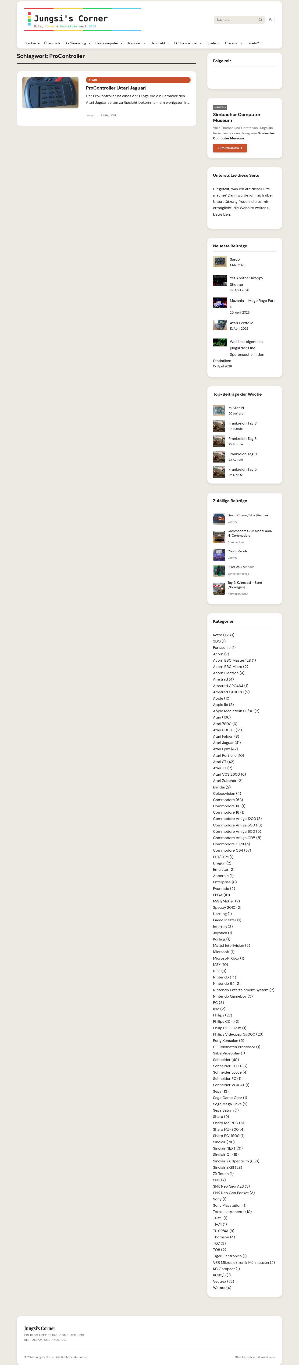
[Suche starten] (260, 19)
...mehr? (255, 43)
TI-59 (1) (220, 1218)
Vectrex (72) (223, 1281)
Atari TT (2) (222, 768)
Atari (92, 80)
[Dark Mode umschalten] (271, 19)
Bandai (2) (222, 787)
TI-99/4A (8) (223, 1230)
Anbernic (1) (223, 875)
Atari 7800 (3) (225, 723)
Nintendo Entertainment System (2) (243, 990)
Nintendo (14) (224, 977)
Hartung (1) (222, 913)
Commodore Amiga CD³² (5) (237, 837)
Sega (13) (221, 1091)
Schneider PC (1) (227, 1078)
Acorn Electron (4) (229, 672)
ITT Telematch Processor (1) (236, 1046)
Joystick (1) (222, 932)
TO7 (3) (219, 1243)
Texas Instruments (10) (232, 1211)
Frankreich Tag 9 (242, 454)
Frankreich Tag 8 (242, 423)
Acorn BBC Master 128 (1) (234, 660)
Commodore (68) (228, 799)
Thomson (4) (224, 1237)
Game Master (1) (227, 920)
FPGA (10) (221, 894)
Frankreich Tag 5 (242, 469)
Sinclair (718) (224, 1142)
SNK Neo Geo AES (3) (231, 1186)
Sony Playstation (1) (229, 1205)
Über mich (52, 43)
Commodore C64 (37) (232, 850)
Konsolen (137, 43)
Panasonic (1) (224, 647)
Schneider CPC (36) (230, 1066)
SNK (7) (219, 1180)
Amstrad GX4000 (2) (231, 692)
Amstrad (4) (223, 679)
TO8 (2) (219, 1249)
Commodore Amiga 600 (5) (237, 831)
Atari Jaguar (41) (227, 742)
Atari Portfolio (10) (228, 755)
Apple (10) (222, 698)
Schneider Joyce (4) (230, 1072)
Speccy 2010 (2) (227, 907)
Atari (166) (222, 717)
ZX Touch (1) (223, 1173)
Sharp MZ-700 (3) (228, 1122)
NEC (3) (219, 970)
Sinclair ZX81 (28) (227, 1167)
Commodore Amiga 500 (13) (237, 825)
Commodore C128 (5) (231, 844)
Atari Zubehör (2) (227, 780)
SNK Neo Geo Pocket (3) (234, 1192)
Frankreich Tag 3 (242, 438)
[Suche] (235, 19)
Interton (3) (223, 926)
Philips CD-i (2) (226, 1021)
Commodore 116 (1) (229, 806)
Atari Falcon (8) (226, 736)
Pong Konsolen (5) (228, 1040)
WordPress (268, 1357)
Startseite (32, 43)
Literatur (233, 43)
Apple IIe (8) (223, 704)
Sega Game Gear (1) (230, 1097)
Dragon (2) (222, 863)
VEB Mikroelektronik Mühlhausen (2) (244, 1262)
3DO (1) (219, 641)
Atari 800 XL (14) (227, 730)
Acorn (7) (221, 654)
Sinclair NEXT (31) (228, 1148)
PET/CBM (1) (223, 856)
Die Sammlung (77, 43)
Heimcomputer (109, 43)
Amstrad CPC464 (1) (230, 685)
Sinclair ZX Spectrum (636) (236, 1161)
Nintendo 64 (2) (226, 983)
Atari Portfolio (241, 323)
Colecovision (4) (227, 793)
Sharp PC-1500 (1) (229, 1135)
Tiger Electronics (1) (230, 1256)
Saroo (235, 259)
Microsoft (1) (224, 951)
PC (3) (218, 1002)
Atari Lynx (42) (225, 748)
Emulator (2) (223, 869)
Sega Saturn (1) (226, 1110)
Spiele (213, 43)
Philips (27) (222, 1015)
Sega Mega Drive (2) (230, 1104)
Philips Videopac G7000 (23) (238, 1034)
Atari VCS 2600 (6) (229, 774)
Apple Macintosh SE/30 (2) (236, 710)
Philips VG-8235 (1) (229, 1028)
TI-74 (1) (220, 1224)
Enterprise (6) (225, 882)
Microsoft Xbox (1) (228, 958)
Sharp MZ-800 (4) (229, 1129)
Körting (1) (221, 939)
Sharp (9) (221, 1116)
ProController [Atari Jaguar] (116, 88)
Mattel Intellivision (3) (231, 945)
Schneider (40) (226, 1059)
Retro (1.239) (223, 634)
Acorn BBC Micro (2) (230, 666)
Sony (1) (220, 1199)
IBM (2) (219, 1008)
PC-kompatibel (188, 43)
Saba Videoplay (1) (229, 1053)
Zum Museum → (230, 148)
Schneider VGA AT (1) (231, 1084)
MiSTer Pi (236, 407)
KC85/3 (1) (222, 1275)
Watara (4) (222, 1287)
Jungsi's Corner (44, 1357)
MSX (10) (220, 964)
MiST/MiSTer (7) (226, 901)
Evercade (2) (224, 888)
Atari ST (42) (223, 761)
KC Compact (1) (226, 1268)
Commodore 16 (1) (228, 812)
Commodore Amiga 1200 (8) (237, 818)
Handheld (160, 43)
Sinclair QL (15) (226, 1154)
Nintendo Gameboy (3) (233, 996)
